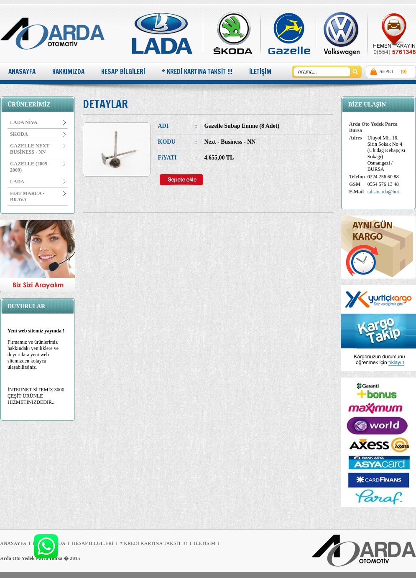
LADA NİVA (38, 122)
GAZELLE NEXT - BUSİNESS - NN (38, 149)
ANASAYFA (22, 71)
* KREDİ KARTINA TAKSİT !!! (197, 71)
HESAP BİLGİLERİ (123, 71)
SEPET (386, 71)
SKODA (38, 134)
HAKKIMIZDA (68, 71)
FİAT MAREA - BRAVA (38, 196)
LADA (38, 182)
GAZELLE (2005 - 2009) (38, 167)
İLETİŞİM (260, 71)
